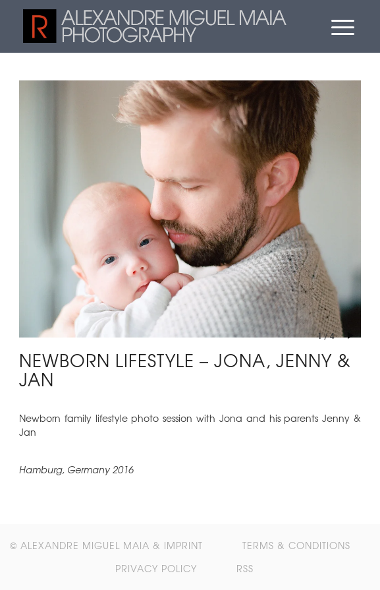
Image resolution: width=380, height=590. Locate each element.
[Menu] (343, 26)
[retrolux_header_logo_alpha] (155, 26)
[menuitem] (343, 26)
